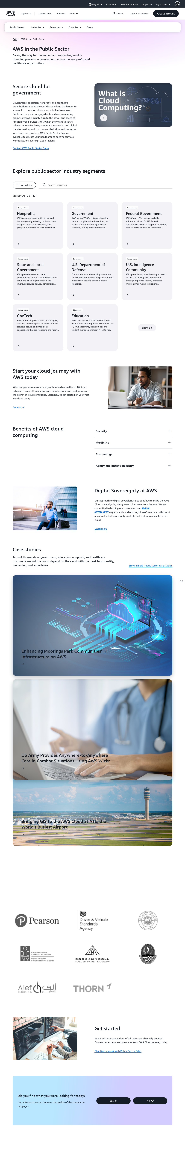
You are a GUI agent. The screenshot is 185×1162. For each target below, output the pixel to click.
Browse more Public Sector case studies (150, 565)
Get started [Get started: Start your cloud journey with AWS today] (19, 407)
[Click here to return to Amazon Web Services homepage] (10, 15)
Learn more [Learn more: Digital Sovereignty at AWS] (100, 528)
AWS (15, 39)
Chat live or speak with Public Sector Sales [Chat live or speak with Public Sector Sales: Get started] (117, 1051)
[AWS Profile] (177, 3)
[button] (44, 13)
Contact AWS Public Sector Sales (31, 148)
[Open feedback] (181, 581)
